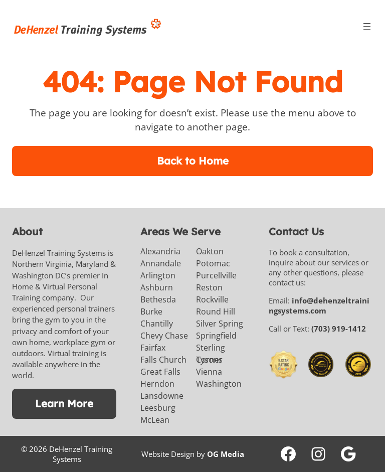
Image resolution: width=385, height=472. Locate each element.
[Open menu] (367, 27)
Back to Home (193, 160)
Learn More (64, 403)
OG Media (225, 454)
